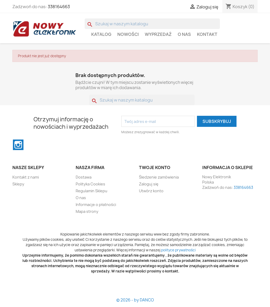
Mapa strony (87, 211)
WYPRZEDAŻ (158, 34)
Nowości (128, 34)
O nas (184, 34)
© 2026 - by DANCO (135, 300)
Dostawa (83, 177)
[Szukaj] (152, 23)
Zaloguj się (148, 183)
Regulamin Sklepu (91, 190)
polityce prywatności (178, 250)
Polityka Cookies (90, 183)
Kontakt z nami (25, 177)
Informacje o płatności (96, 204)
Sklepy (18, 183)
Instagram (18, 145)
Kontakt (207, 34)
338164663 (59, 6)
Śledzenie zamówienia (159, 177)
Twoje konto (154, 167)
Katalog (101, 34)
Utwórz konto (151, 190)
